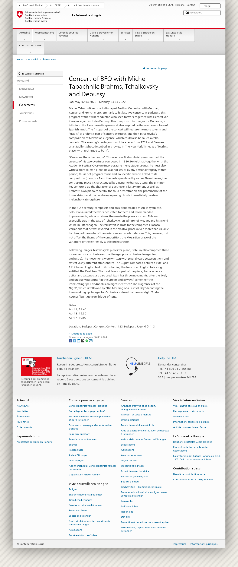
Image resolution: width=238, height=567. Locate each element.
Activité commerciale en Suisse (189, 427)
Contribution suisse (30, 49)
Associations (75, 530)
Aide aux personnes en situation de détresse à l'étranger (145, 432)
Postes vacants (24, 427)
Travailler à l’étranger (80, 500)
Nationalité (127, 511)
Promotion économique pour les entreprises (145, 522)
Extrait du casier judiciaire (135, 471)
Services (125, 36)
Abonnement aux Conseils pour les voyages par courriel (92, 468)
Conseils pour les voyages (72, 36)
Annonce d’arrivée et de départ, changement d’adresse (138, 408)
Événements (23, 416)
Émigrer (73, 489)
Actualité (24, 36)
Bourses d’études (130, 482)
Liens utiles (127, 501)
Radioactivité (76, 450)
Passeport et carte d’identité (136, 415)
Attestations (127, 450)
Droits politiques (130, 420)
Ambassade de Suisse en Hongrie (34, 442)
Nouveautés (23, 406)
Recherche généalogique (134, 476)
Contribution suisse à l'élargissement (193, 479)
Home (20, 59)
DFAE (58, 5)
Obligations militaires (132, 466)
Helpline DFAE (168, 358)
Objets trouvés (129, 460)
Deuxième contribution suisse (189, 474)
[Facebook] (71, 340)
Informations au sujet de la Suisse (191, 422)
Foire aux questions (79, 434)
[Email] (90, 340)
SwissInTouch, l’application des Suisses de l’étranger (143, 529)
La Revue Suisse (129, 506)
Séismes (73, 444)
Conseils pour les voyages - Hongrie (88, 406)
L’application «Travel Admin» (85, 474)
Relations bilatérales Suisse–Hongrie (192, 442)
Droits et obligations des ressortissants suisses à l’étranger (89, 523)
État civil (125, 517)
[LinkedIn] (79, 340)
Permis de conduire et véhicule (137, 425)
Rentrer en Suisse (78, 510)
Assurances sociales (131, 455)
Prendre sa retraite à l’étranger (85, 505)
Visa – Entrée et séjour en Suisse (190, 406)
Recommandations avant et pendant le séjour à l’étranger (90, 418)
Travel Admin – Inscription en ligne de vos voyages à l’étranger (144, 494)
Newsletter (22, 411)
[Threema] (83, 340)
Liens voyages (76, 460)
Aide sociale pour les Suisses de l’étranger (143, 439)
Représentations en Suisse (83, 535)
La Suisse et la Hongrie (179, 36)
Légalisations (128, 444)
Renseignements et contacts (188, 411)
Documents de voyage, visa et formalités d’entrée (90, 427)
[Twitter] (75, 340)
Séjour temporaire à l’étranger (85, 494)
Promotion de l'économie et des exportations (190, 449)
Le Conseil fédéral (33, 5)
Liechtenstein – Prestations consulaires (141, 487)
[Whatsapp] (87, 340)
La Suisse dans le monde (85, 5)
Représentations (44, 36)
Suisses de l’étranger (80, 515)
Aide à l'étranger (78, 455)
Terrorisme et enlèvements (83, 439)
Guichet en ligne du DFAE (74, 358)
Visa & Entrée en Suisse (148, 36)
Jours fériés (23, 422)
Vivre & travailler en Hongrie (103, 36)
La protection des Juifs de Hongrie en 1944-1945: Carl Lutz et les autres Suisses (197, 458)
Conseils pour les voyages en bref (87, 411)
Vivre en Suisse (181, 416)
